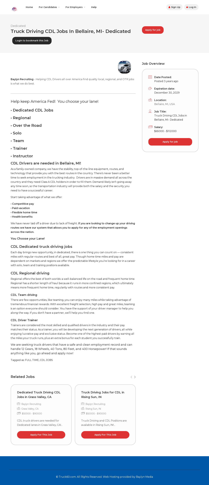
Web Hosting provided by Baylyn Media (128, 476)
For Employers (74, 7)
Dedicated (18, 26)
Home (29, 7)
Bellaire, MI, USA (164, 104)
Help (94, 7)
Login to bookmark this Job (31, 40)
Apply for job (152, 29)
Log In (191, 7)
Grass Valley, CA (30, 408)
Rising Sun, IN (93, 408)
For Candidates (48, 7)
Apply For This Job (41, 434)
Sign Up (174, 7)
